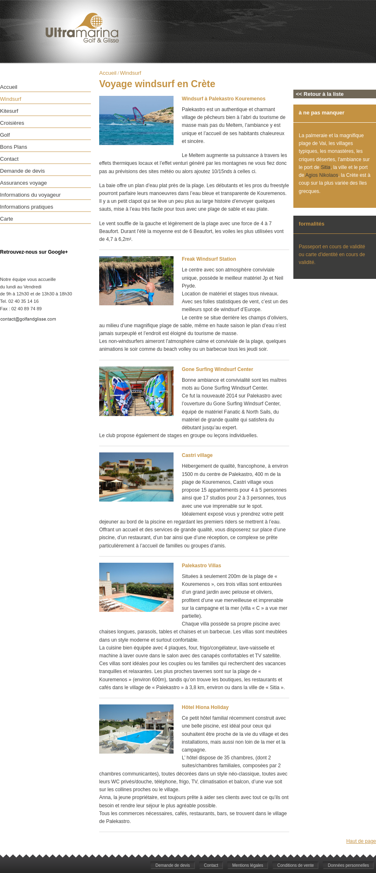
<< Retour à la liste (320, 94)
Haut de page (361, 841)
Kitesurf (9, 111)
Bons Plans (13, 147)
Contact (9, 159)
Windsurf (10, 99)
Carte (6, 218)
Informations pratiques (26, 206)
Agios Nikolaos (321, 175)
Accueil (8, 87)
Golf (5, 135)
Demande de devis (22, 171)
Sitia (325, 167)
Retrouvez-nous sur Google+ (34, 252)
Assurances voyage (23, 183)
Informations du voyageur (30, 194)
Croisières (12, 123)
